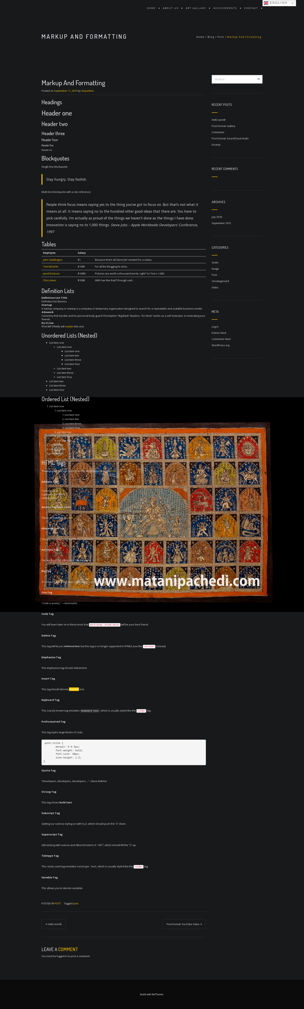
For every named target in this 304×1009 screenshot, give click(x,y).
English (276, 3)
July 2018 (217, 217)
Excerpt (216, 144)
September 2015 (221, 223)
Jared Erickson (51, 273)
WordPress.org (220, 345)
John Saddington (52, 259)
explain (69, 326)
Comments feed (221, 339)
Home (151, 8)
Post (221, 37)
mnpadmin (87, 90)
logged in (62, 956)
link (71, 517)
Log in (215, 326)
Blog (211, 37)
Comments (218, 132)
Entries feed (219, 333)
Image (215, 268)
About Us (171, 8)
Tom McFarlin (50, 266)
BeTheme (157, 994)
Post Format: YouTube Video (183, 924)
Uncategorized (220, 281)
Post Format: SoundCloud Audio (230, 138)
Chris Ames (49, 280)
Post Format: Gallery (223, 126)
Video (215, 287)
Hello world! (55, 924)
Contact (251, 8)
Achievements (225, 8)
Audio (215, 262)
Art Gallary (196, 8)
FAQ (113, 471)
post (75, 903)
